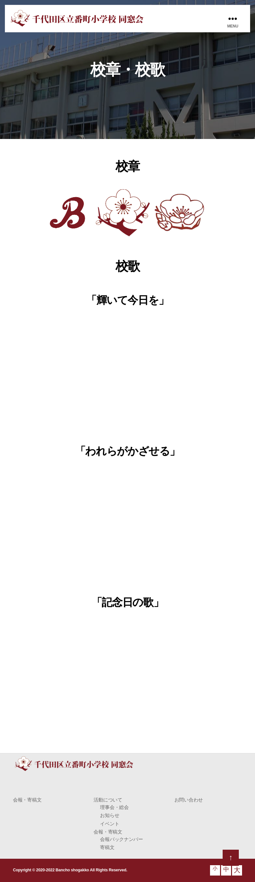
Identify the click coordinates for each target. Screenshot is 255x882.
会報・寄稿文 (27, 799)
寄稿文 (107, 847)
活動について (108, 799)
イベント (109, 823)
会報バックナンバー (121, 839)
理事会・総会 (114, 807)
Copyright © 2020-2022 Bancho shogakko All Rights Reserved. (68, 870)
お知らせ (109, 815)
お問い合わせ (188, 799)
